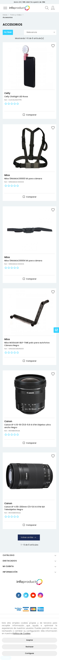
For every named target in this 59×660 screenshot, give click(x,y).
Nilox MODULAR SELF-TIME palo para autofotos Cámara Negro (27, 344)
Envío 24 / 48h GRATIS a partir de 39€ (29, 2)
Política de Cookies (21, 633)
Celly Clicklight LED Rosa (16, 96)
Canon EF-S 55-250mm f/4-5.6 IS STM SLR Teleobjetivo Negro (24, 508)
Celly (7, 93)
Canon (8, 421)
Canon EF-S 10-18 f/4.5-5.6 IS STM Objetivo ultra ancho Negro (27, 426)
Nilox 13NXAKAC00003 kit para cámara (23, 178)
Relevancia (41, 32)
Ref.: (6, 100)
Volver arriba (29, 537)
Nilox (7, 175)
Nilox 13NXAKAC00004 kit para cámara (23, 260)
